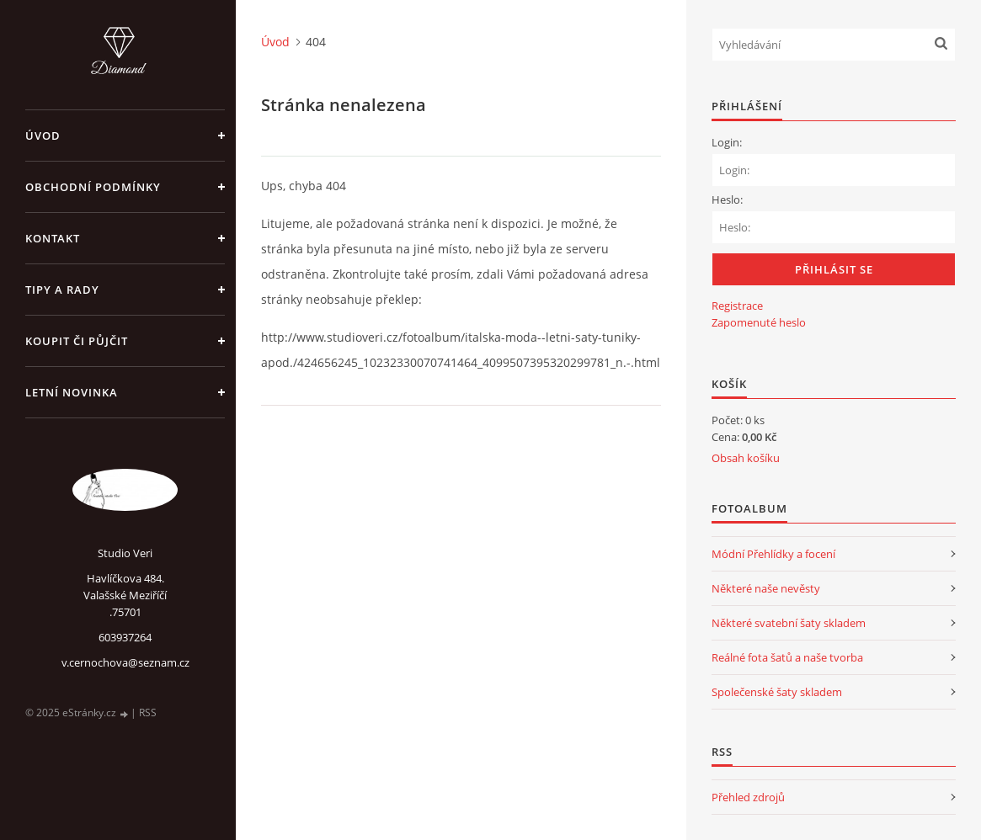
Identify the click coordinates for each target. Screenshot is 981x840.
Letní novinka (71, 392)
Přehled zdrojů (748, 797)
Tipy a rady (62, 289)
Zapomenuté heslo (759, 322)
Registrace (737, 305)
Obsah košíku (746, 457)
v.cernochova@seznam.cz (125, 662)
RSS (148, 712)
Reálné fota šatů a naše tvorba (787, 657)
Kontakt (52, 238)
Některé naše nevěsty (766, 588)
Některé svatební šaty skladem (789, 622)
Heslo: (727, 199)
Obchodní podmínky (93, 186)
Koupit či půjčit (76, 340)
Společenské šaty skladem (777, 691)
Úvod (43, 135)
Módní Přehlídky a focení (773, 553)
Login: (727, 142)
